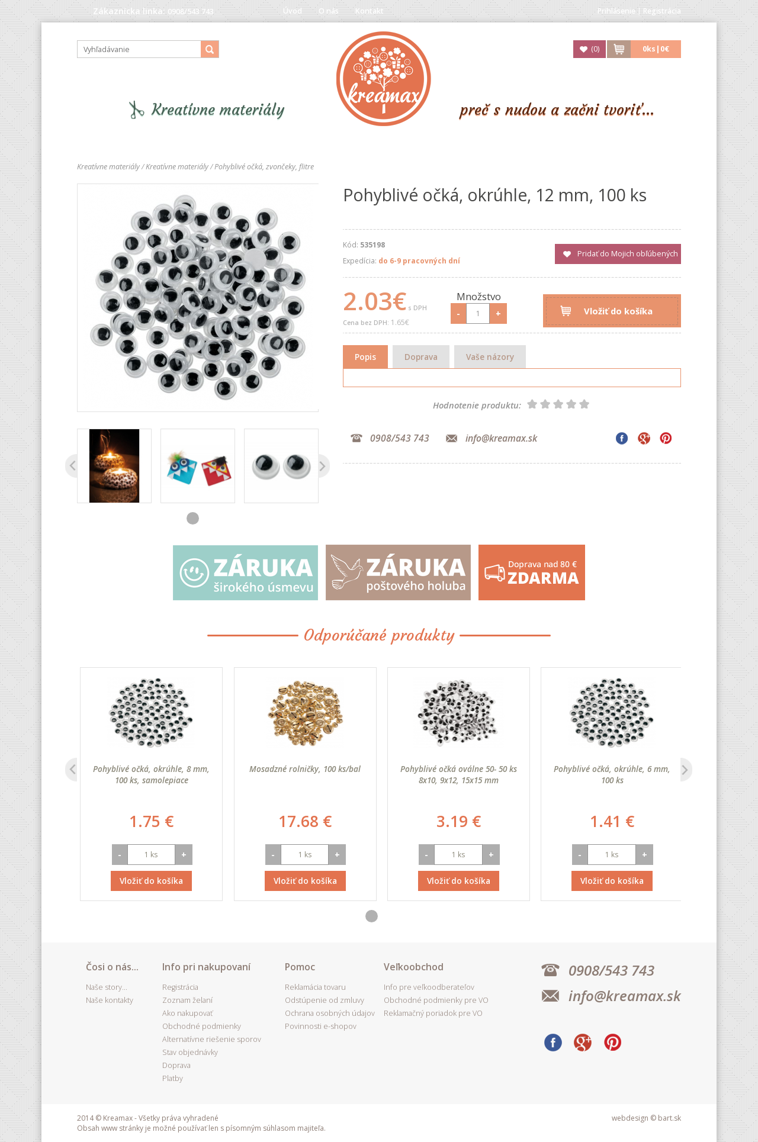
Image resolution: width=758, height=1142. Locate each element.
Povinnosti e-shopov (320, 1026)
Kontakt (369, 11)
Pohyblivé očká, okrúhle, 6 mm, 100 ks (148, 774)
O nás (329, 11)
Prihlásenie (616, 11)
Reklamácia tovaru (315, 987)
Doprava (421, 356)
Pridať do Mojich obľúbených (627, 254)
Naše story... (106, 987)
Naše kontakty (109, 1000)
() (595, 49)
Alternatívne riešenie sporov (211, 1039)
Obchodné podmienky (201, 1026)
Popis (365, 356)
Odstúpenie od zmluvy (324, 1000)
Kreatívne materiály (218, 110)
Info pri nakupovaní (206, 966)
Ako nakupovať (187, 1013)
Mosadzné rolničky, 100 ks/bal (455, 768)
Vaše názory (490, 356)
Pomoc (300, 966)
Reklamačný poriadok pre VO (433, 1013)
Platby (172, 1078)
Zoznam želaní (187, 1000)
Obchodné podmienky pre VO (436, 1000)
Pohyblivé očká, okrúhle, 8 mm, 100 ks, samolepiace (301, 774)
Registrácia (662, 11)
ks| (656, 49)
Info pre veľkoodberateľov (429, 987)
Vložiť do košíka (618, 311)
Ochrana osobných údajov (330, 1013)
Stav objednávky (190, 1052)
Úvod (292, 11)
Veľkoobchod (414, 966)
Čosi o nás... (112, 966)
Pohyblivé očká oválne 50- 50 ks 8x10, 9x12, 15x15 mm (609, 774)
